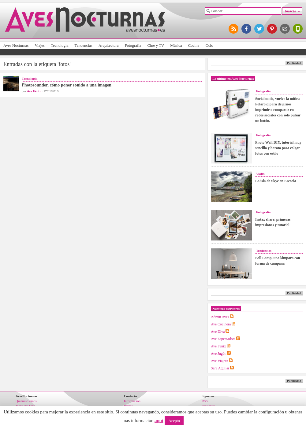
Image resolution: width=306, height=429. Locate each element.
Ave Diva (218, 331)
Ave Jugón (218, 353)
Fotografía (133, 45)
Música (176, 45)
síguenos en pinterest (272, 29)
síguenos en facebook (246, 29)
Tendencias (83, 45)
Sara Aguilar (220, 368)
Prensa (128, 406)
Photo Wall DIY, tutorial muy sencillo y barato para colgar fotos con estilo (278, 148)
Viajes (39, 45)
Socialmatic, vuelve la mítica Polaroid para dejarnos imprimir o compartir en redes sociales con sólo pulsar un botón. (277, 110)
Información (132, 401)
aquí (159, 420)
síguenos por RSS (234, 29)
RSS (205, 401)
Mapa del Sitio (25, 406)
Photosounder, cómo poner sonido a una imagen (66, 84)
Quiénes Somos (26, 401)
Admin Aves (220, 317)
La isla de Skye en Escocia (275, 181)
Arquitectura (109, 45)
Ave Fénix (34, 91)
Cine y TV (155, 45)
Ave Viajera (219, 361)
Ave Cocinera (221, 324)
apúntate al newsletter (285, 29)
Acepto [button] (174, 420)
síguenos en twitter (259, 29)
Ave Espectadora (223, 339)
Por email (208, 406)
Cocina (194, 45)
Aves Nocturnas (15, 45)
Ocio (209, 45)
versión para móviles (298, 29)
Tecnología (60, 45)
